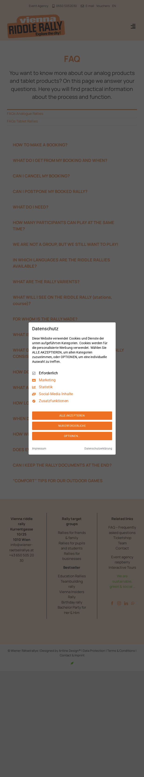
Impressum (39, 448)
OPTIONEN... (72, 436)
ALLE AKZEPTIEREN (72, 415)
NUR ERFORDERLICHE (72, 425)
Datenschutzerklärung (98, 448)
